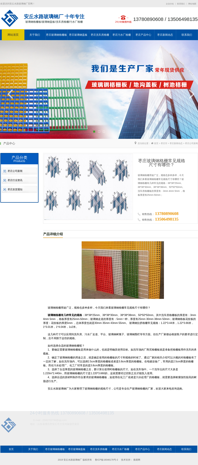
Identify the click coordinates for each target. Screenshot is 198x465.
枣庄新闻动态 (165, 34)
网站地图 (192, 4)
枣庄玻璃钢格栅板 (56, 34)
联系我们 (181, 4)
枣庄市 (164, 143)
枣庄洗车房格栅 (100, 34)
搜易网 (136, 459)
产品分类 (19, 157)
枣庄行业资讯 (15, 180)
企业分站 (170, 4)
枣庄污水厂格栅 (121, 34)
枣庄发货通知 (15, 189)
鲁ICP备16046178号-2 (106, 459)
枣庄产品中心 (143, 34)
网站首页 (12, 34)
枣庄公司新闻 (191, 143)
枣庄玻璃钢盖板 (78, 34)
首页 (156, 143)
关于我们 (34, 34)
